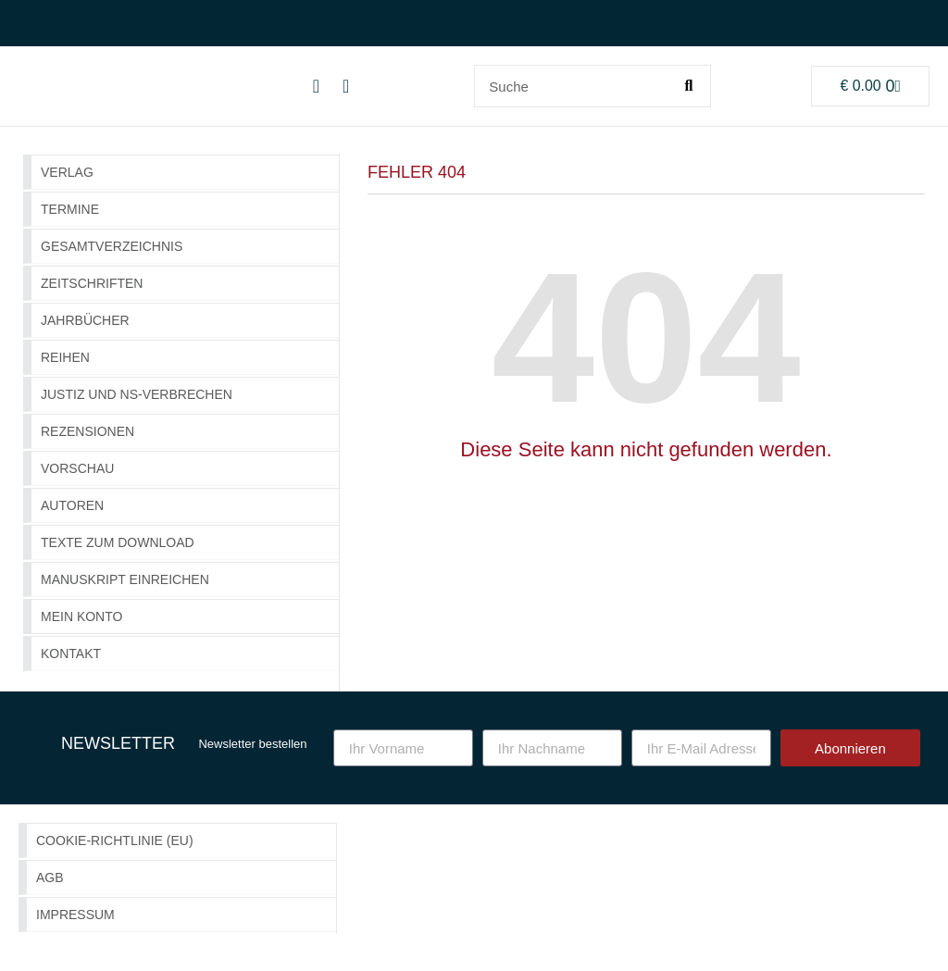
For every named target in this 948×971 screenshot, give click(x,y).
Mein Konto (81, 616)
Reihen (65, 357)
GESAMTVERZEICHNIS (111, 246)
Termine (70, 209)
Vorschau (77, 468)
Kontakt (71, 653)
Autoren (72, 505)
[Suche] (688, 86)
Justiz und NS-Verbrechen (136, 394)
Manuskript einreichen (125, 579)
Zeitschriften (92, 283)
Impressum (75, 914)
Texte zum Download (117, 542)
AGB (50, 877)
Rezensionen (87, 431)
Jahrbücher (85, 320)
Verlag (67, 172)
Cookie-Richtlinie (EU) (114, 840)
